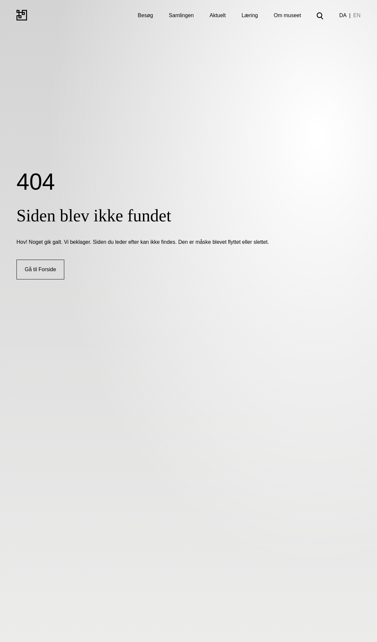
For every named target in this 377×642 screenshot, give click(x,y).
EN (357, 15)
